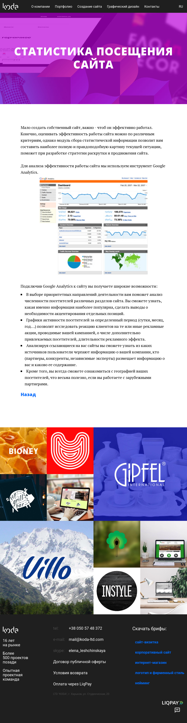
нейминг (142, 683)
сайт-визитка (146, 642)
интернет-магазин (151, 662)
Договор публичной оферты (79, 661)
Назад (28, 394)
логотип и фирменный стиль (159, 673)
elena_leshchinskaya (87, 650)
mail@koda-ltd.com (86, 639)
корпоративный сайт (153, 652)
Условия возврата (70, 673)
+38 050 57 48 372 (85, 628)
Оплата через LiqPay (72, 684)
